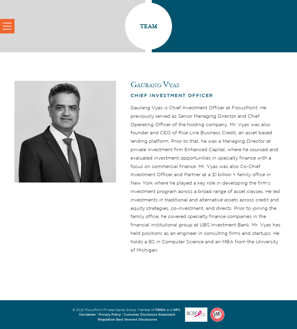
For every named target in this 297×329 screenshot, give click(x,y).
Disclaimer (87, 314)
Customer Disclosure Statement (149, 314)
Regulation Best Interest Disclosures (127, 319)
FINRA (160, 310)
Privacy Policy (110, 314)
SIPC (176, 310)
